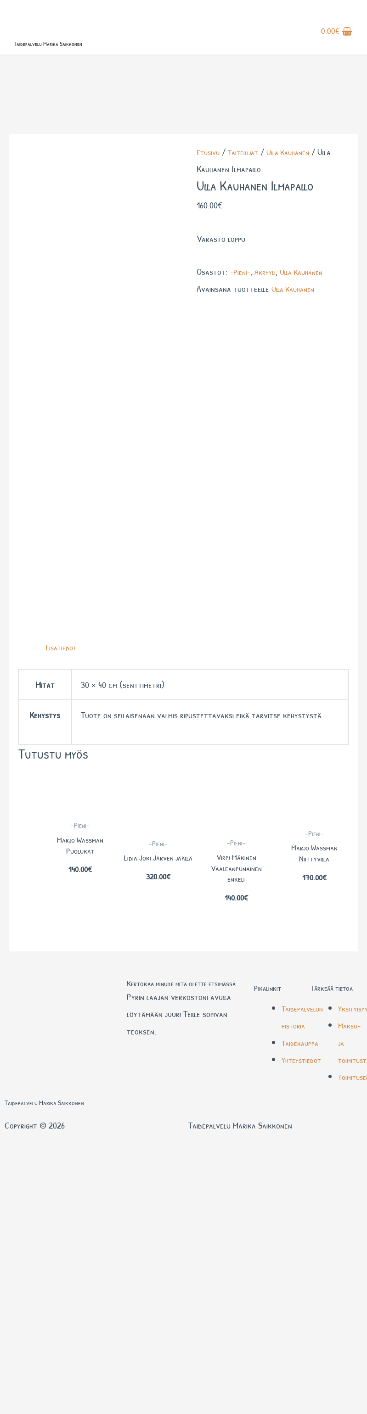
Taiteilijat (248, 187)
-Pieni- (241, 307)
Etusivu (209, 187)
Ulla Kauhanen (297, 187)
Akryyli (269, 307)
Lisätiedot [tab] (63, 341)
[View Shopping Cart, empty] (338, 40)
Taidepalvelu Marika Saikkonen (80, 58)
